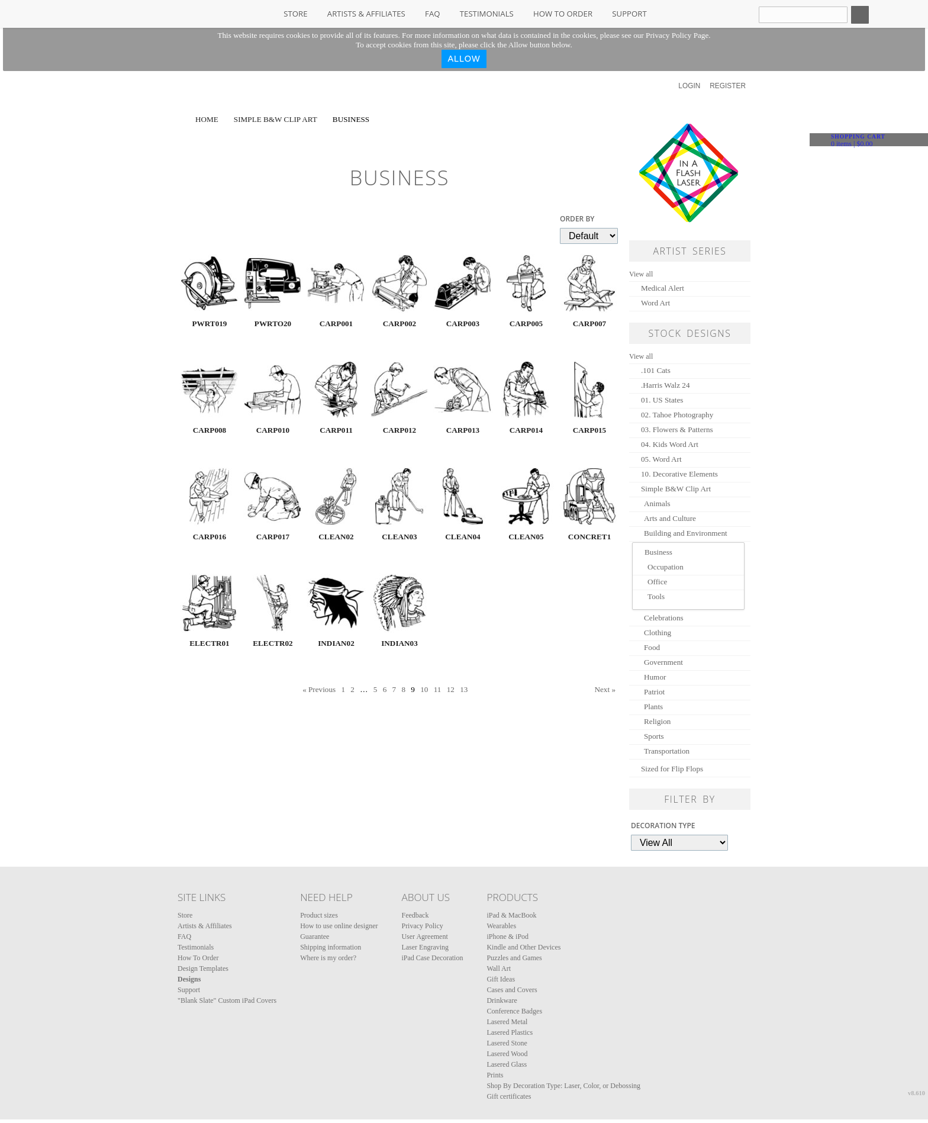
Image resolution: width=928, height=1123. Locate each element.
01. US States (662, 399)
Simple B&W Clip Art (275, 119)
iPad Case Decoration (432, 958)
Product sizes (319, 915)
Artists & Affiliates (366, 13)
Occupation (665, 566)
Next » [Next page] (605, 689)
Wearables (501, 926)
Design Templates (203, 968)
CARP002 (399, 323)
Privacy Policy (422, 926)
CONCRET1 (589, 536)
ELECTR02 (272, 643)
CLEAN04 (462, 536)
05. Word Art (661, 459)
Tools (656, 596)
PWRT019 (209, 323)
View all (641, 274)
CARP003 (462, 323)
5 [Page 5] (375, 689)
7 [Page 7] (394, 689)
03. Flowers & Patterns (677, 429)
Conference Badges (514, 1011)
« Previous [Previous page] (319, 689)
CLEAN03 (399, 536)
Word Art (655, 302)
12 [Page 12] (451, 689)
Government (663, 662)
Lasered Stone (506, 1043)
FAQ (432, 13)
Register (728, 86)
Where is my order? (328, 958)
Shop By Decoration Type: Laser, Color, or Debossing (563, 1086)
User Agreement (424, 936)
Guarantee (314, 936)
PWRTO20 (272, 323)
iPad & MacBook (511, 915)
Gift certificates (508, 1096)
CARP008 (209, 430)
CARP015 (589, 430)
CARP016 (209, 536)
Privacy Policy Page (677, 35)
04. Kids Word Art (669, 444)
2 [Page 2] (352, 689)
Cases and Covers (511, 990)
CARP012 (399, 430)
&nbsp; (209, 283)
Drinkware (501, 1000)
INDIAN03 (399, 643)
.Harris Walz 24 (665, 385)
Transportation (666, 750)
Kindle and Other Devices (523, 947)
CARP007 (589, 323)
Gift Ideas (500, 979)
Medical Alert (662, 288)
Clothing (657, 632)
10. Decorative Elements (679, 473)
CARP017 (272, 536)
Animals (657, 503)
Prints (494, 1075)
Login (689, 86)
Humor (655, 676)
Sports (654, 736)
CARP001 (336, 323)
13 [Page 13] (464, 689)
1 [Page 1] (343, 689)
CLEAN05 (525, 536)
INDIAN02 (336, 643)
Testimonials (487, 13)
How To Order (562, 13)
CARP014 (526, 430)
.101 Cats (656, 370)
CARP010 (272, 430)
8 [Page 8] (403, 689)
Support (629, 13)
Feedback (414, 915)
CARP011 (336, 430)
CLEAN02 (335, 536)
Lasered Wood (506, 1054)
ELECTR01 (209, 643)
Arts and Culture (670, 518)
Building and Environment (685, 533)
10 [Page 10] (424, 689)
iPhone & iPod (507, 936)
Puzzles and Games (514, 958)
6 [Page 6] (385, 689)
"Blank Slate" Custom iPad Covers (227, 1000)
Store (295, 13)
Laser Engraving (425, 947)
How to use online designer (339, 926)
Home (206, 119)
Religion (657, 721)
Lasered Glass (506, 1064)
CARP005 (526, 323)
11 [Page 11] (438, 689)
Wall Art (498, 968)
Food (652, 647)
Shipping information (330, 947)
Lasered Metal (506, 1022)
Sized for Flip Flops (672, 768)
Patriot (654, 691)
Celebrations (664, 617)
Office (657, 581)
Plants (653, 706)
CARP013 (462, 430)
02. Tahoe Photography (677, 414)
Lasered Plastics (509, 1032)
